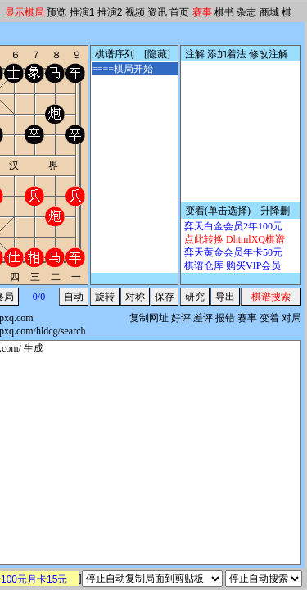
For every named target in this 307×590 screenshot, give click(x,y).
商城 (269, 12)
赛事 (202, 12)
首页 (179, 12)
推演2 (110, 12)
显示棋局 (24, 12)
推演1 (82, 12)
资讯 (157, 12)
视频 (135, 12)
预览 (56, 12)
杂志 (246, 12)
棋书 (224, 12)
